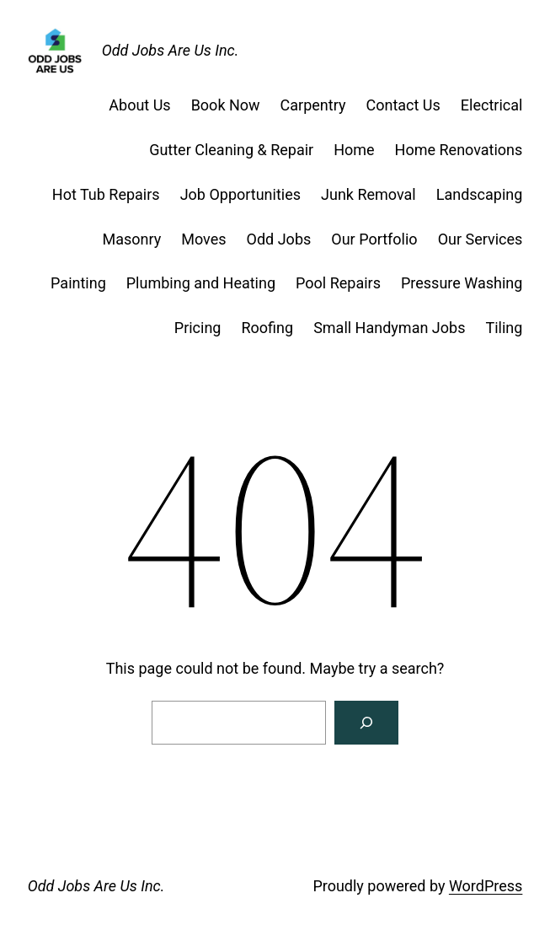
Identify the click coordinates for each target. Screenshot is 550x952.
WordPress (485, 886)
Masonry (131, 239)
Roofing (267, 327)
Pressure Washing (461, 283)
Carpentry (313, 105)
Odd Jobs (279, 239)
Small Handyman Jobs (389, 327)
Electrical (492, 105)
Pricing (198, 327)
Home (354, 150)
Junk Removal (368, 194)
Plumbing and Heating (200, 283)
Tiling (503, 327)
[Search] (366, 723)
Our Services (480, 239)
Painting (78, 283)
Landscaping (479, 194)
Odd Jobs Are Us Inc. (170, 50)
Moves (203, 239)
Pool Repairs (338, 283)
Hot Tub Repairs (106, 194)
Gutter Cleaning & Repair (231, 150)
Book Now (225, 105)
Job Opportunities (240, 194)
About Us (139, 105)
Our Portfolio (374, 239)
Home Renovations (459, 150)
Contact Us (403, 105)
